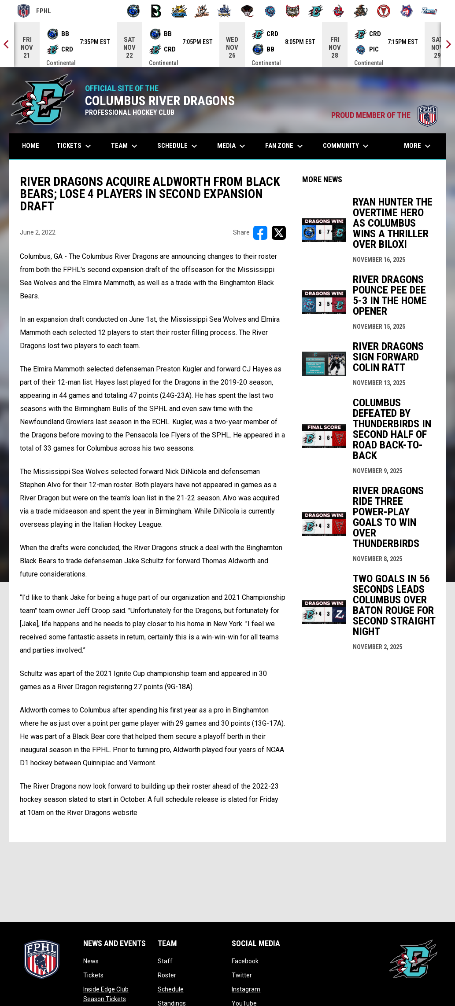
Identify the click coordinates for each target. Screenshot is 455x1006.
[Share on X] (279, 233)
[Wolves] (407, 11)
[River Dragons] (315, 11)
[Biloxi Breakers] (134, 11)
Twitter (242, 975)
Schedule (171, 989)
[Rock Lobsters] (338, 11)
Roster (167, 975)
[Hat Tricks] (202, 11)
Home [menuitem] (30, 146)
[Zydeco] (429, 11)
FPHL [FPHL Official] (34, 11)
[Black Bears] (156, 11)
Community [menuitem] (347, 146)
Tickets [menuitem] (75, 146)
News (91, 961)
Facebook (245, 961)
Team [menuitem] (125, 146)
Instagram (246, 989)
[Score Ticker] (227, 44)
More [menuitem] (418, 146)
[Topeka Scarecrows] (361, 11)
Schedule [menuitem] (178, 146)
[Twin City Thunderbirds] (384, 11)
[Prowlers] (293, 11)
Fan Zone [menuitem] (285, 146)
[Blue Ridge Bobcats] (179, 11)
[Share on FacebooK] (260, 233)
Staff (165, 961)
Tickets (93, 975)
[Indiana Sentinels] (224, 11)
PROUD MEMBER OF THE (384, 115)
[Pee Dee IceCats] (270, 11)
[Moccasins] (247, 11)
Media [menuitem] (232, 146)
